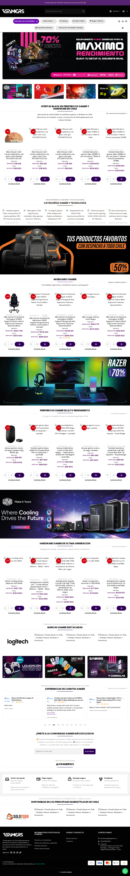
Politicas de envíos (40, 846)
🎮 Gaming (64, 21)
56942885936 (104, 841)
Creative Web (40, 864)
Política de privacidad (41, 849)
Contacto (69, 841)
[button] (45, 724)
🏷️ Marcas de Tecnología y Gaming (70, 28)
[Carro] (125, 11)
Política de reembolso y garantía (45, 843)
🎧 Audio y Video (79, 21)
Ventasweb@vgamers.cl (107, 838)
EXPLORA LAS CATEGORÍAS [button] (26, 21)
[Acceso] (114, 11)
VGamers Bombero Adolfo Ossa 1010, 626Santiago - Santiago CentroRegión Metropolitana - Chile (110, 846)
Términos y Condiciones (42, 840)
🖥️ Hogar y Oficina (97, 21)
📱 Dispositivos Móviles (44, 28)
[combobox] (65, 11)
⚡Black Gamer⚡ (49, 21)
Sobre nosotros (71, 838)
